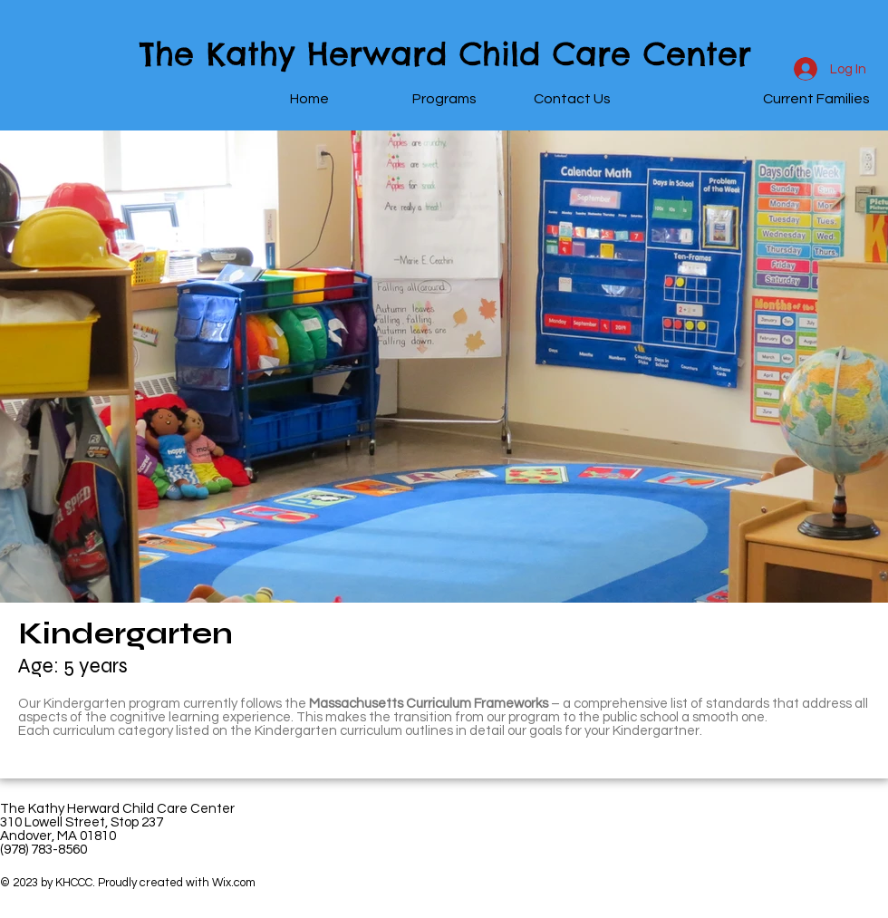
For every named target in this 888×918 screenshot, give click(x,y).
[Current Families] (816, 100)
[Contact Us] (571, 100)
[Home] (309, 100)
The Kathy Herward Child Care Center (445, 53)
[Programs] (444, 100)
